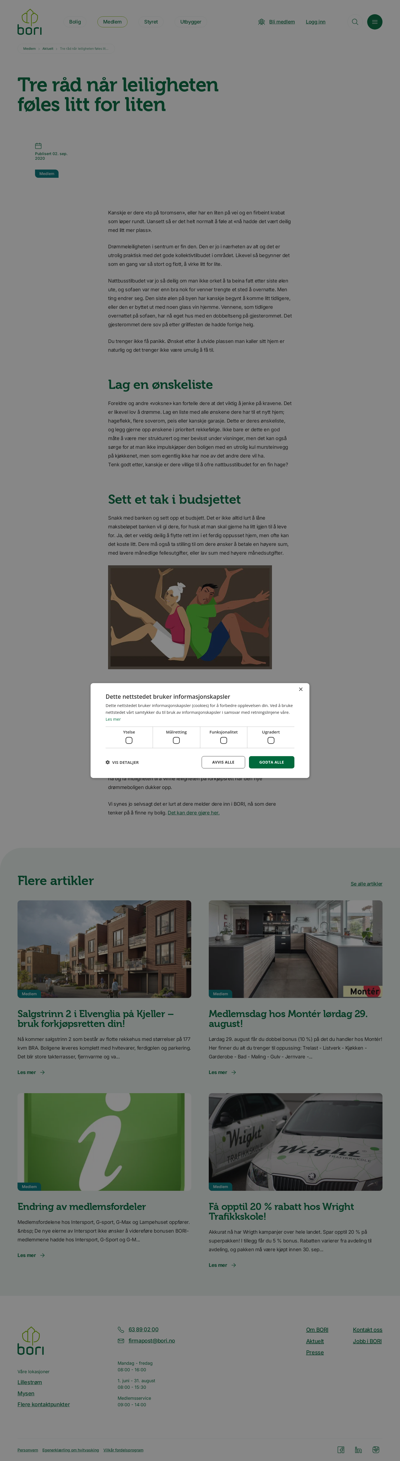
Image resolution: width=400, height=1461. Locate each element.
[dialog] (200, 730)
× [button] (300, 690)
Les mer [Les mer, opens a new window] (113, 718)
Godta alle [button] (271, 762)
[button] (122, 762)
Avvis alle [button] (223, 762)
